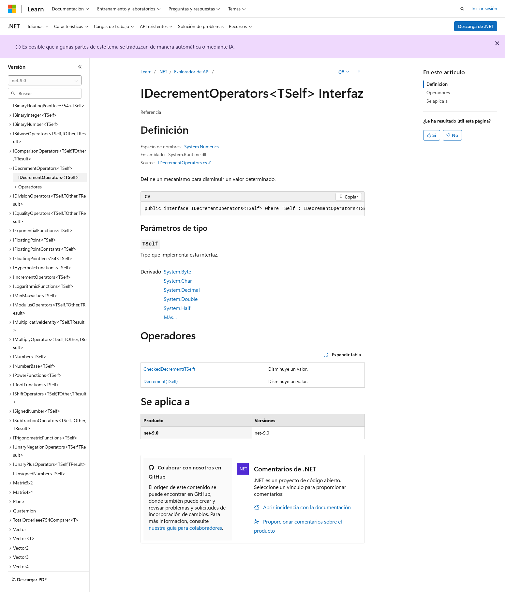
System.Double (181, 298)
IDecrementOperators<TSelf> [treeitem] (48, 159)
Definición (437, 84)
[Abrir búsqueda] (462, 9)
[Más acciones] (358, 72)
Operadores (438, 92)
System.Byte (177, 271)
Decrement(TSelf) (160, 381)
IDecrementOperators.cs (182, 162)
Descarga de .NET (476, 26)
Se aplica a (437, 101)
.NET (162, 71)
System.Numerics (201, 146)
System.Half (177, 307)
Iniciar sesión (484, 8)
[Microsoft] (12, 9)
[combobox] (45, 80)
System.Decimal (182, 289)
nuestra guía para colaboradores (185, 527)
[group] (253, 209)
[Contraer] (80, 67)
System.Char (178, 280)
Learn (146, 71)
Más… (170, 317)
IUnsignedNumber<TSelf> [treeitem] (39, 455)
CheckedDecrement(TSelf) (169, 369)
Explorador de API (192, 71)
